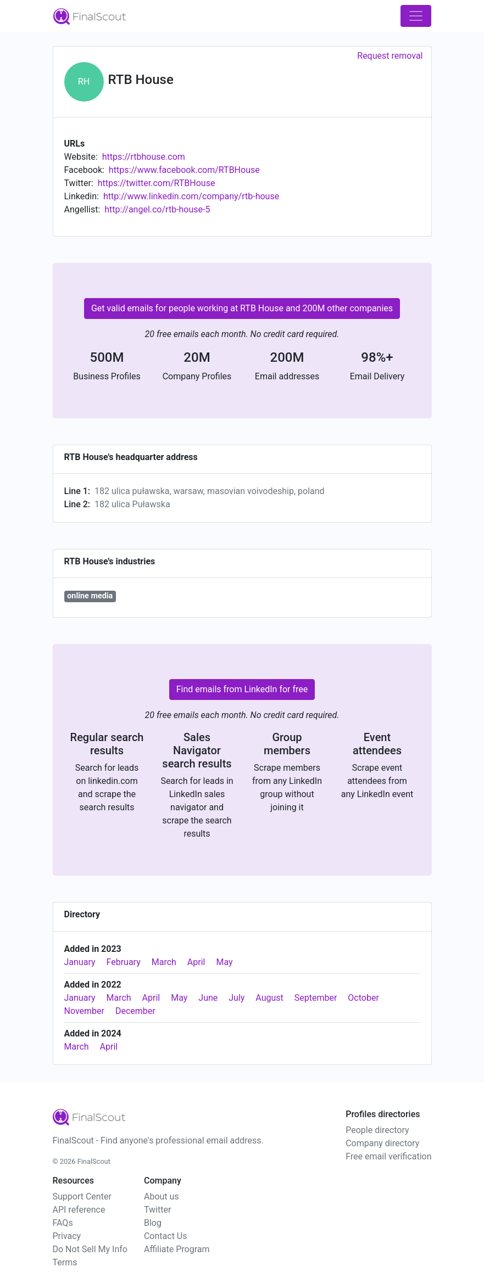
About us (161, 1196)
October (363, 998)
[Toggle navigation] (415, 16)
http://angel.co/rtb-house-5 (157, 209)
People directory (377, 1130)
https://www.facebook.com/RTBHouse (184, 170)
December (135, 1011)
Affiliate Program (177, 1249)
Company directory (382, 1143)
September (315, 998)
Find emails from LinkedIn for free (242, 689)
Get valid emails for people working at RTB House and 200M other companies (242, 308)
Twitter (157, 1209)
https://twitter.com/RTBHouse (156, 183)
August (269, 998)
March (164, 962)
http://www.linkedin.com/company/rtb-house (191, 196)
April (196, 962)
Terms (65, 1262)
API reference (79, 1209)
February (124, 962)
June (208, 998)
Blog (153, 1223)
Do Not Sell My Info (90, 1249)
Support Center (82, 1196)
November (84, 1011)
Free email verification (388, 1156)
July (236, 998)
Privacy (67, 1236)
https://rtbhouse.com (143, 157)
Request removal (389, 56)
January (80, 962)
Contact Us (165, 1236)
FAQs (63, 1223)
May (224, 962)
